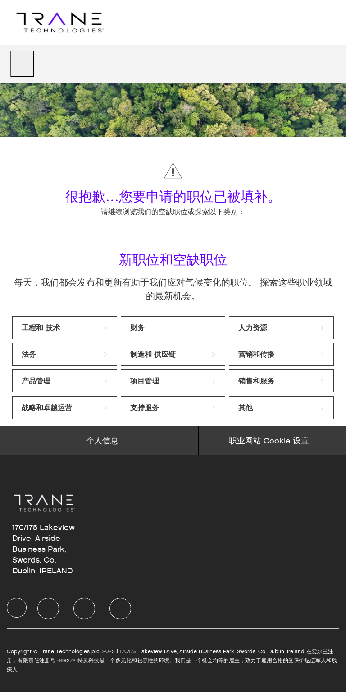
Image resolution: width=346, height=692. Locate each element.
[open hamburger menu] (22, 64)
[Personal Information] (102, 440)
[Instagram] (120, 608)
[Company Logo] (59, 22)
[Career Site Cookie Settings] (269, 440)
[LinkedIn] (48, 608)
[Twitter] (84, 608)
